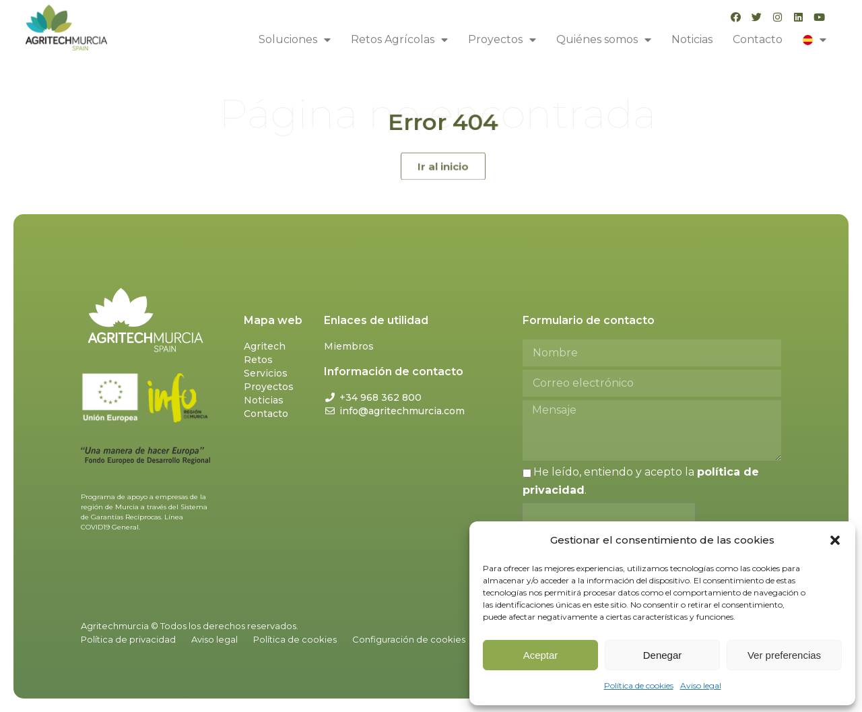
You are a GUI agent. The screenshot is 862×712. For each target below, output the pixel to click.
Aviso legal (700, 685)
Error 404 (442, 122)
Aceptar (540, 655)
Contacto (758, 39)
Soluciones (295, 40)
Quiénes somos (603, 40)
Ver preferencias (784, 655)
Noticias (691, 39)
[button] (835, 540)
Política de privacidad (128, 639)
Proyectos (502, 40)
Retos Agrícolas (399, 40)
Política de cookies (638, 685)
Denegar (662, 655)
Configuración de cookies (408, 639)
